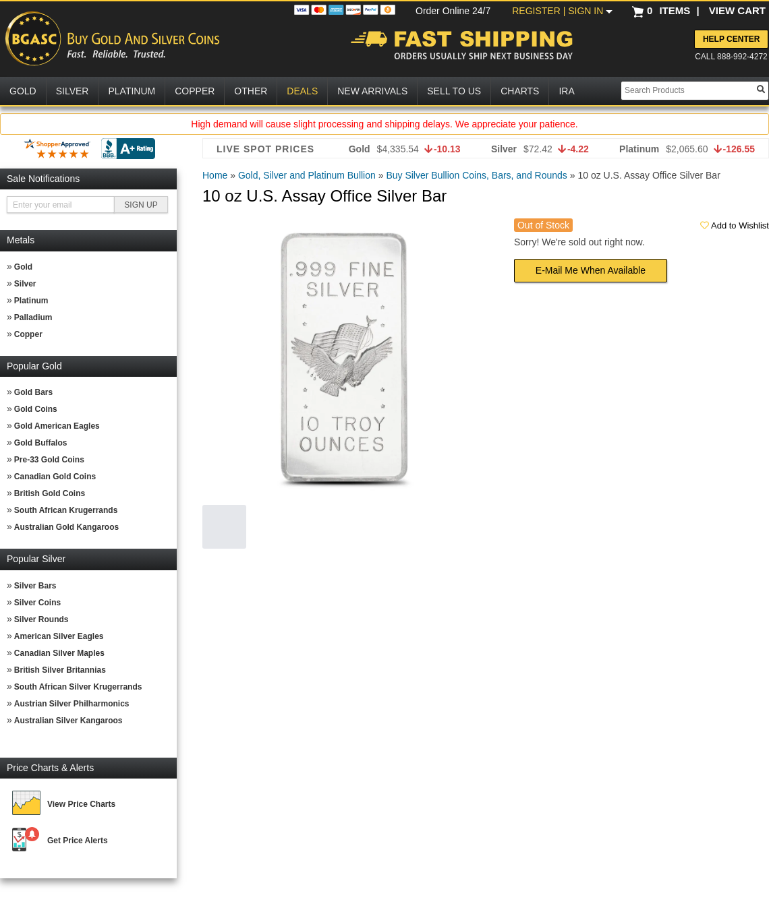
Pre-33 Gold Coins (49, 459)
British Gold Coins (49, 493)
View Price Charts (81, 804)
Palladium (33, 317)
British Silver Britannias (60, 670)
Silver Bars (35, 585)
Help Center (731, 39)
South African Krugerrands (66, 510)
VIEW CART (737, 10)
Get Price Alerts (77, 840)
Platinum (31, 300)
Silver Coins (37, 602)
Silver (25, 283)
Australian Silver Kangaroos (68, 720)
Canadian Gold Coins (55, 476)
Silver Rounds (41, 619)
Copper (28, 334)
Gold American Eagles (57, 426)
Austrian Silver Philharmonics (72, 703)
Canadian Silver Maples (59, 653)
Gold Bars (33, 392)
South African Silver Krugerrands (78, 687)
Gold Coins (35, 409)
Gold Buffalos (40, 443)
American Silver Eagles (59, 636)
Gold (23, 267)
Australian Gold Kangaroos (66, 527)
